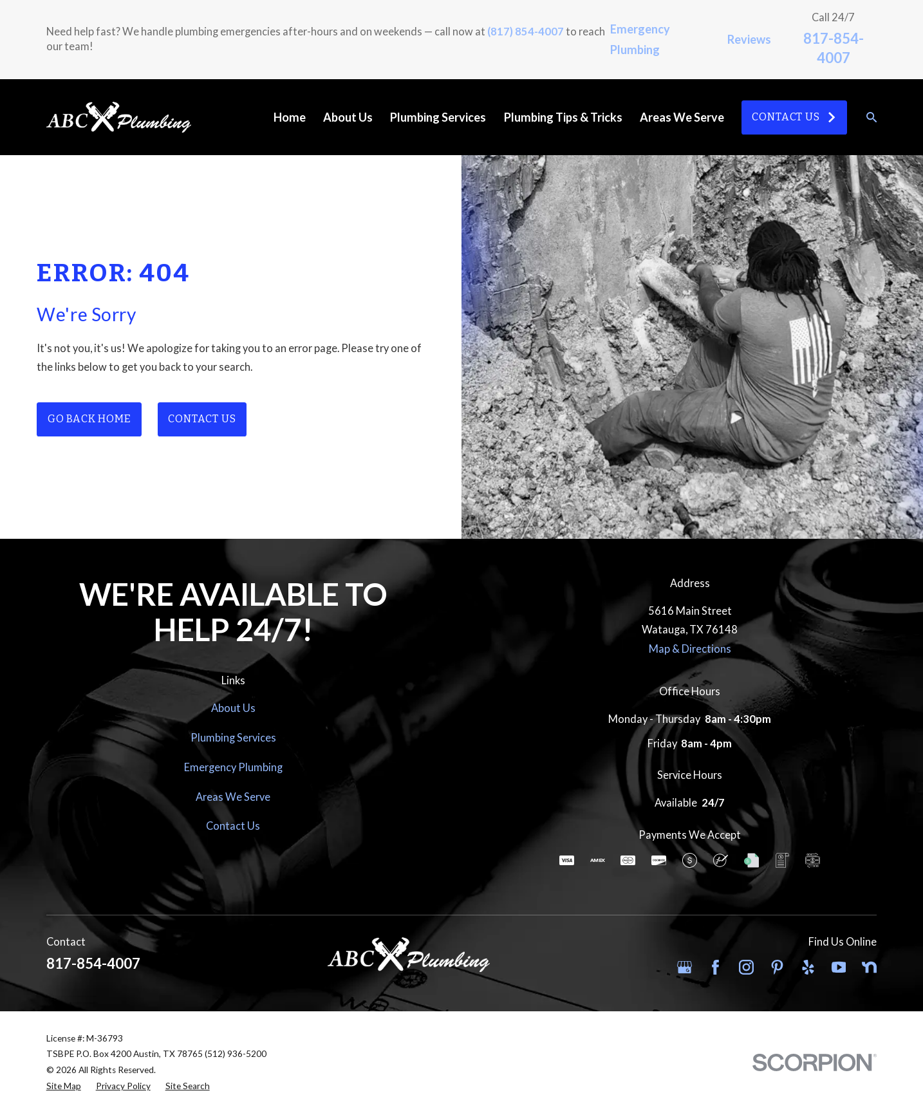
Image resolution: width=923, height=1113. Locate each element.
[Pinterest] (777, 967)
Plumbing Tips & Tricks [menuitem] (563, 117)
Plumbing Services (233, 737)
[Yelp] (808, 967)
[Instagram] (746, 967)
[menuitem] (63, 1086)
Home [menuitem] (290, 117)
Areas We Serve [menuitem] (682, 117)
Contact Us (794, 117)
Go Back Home (89, 419)
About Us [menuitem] (348, 117)
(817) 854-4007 (525, 31)
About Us (233, 708)
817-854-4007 (93, 963)
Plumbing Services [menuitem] (438, 117)
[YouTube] (839, 967)
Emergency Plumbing (233, 767)
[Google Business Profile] (684, 967)
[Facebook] (715, 967)
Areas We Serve (233, 796)
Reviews (749, 39)
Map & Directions (690, 648)
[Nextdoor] (869, 967)
